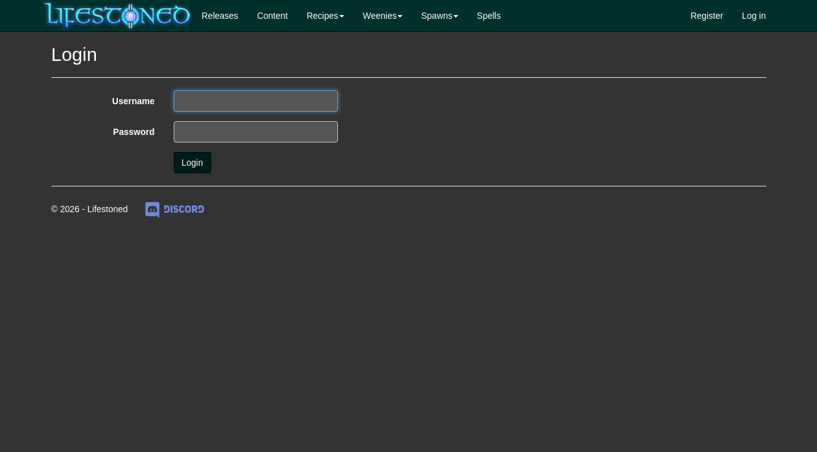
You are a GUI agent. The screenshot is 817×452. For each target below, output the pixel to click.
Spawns (437, 16)
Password (133, 132)
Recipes (323, 16)
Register (706, 16)
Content (272, 16)
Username (133, 101)
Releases (220, 16)
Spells (489, 16)
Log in (754, 16)
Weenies (380, 16)
